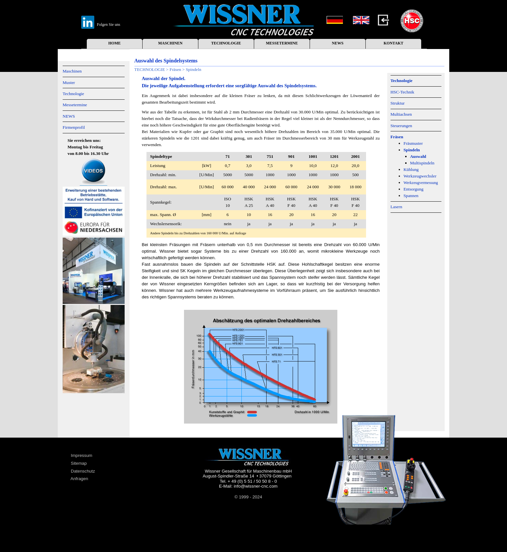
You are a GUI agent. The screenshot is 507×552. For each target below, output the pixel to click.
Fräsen (175, 69)
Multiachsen (401, 114)
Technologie (73, 93)
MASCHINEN (170, 43)
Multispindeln (422, 162)
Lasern (396, 206)
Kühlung (411, 169)
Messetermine (75, 104)
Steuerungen (401, 125)
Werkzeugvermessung (421, 182)
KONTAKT (393, 43)
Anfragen (79, 478)
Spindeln (193, 69)
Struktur (398, 103)
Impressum (81, 455)
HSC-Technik (402, 92)
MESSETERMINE (282, 43)
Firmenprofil (74, 127)
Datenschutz (83, 471)
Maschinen (72, 71)
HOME (114, 43)
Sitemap (79, 463)
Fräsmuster (413, 143)
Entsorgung (413, 189)
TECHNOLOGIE (226, 43)
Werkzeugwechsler (420, 176)
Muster (69, 82)
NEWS (337, 43)
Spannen (411, 195)
